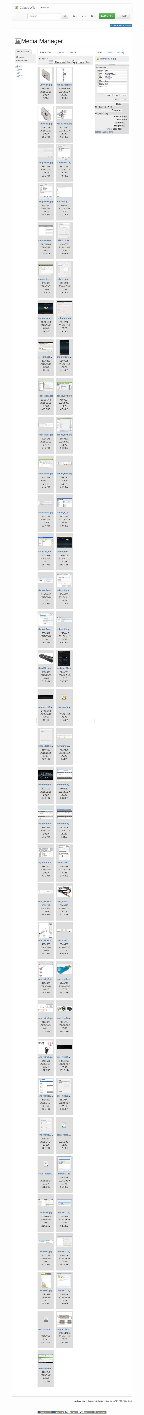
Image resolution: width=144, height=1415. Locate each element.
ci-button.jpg (64, 318)
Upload (60, 52)
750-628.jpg (46, 123)
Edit (110, 52)
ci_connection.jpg (47, 357)
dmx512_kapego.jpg (48, 668)
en (20, 69)
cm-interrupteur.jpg (67, 357)
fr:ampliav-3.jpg (108, 58)
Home (45, 7)
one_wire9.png (46, 1057)
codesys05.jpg (45, 473)
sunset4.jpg (46, 1251)
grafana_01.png (65, 668)
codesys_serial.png (48, 551)
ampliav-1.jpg (46, 162)
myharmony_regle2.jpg (50, 823)
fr (20, 72)
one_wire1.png (46, 901)
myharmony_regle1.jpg (68, 784)
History (120, 52)
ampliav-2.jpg (64, 162)
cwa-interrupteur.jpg (67, 551)
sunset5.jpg (64, 1251)
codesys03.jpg (45, 434)
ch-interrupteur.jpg (48, 318)
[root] (19, 66)
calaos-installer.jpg (48, 240)
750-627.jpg (46, 85)
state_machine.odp (66, 1135)
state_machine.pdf (47, 1173)
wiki (21, 75)
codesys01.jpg (45, 396)
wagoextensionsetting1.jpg (52, 1368)
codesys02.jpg (64, 396)
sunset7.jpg (64, 1290)
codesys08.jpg (45, 512)
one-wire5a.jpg (64, 862)
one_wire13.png (46, 1135)
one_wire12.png (65, 1096)
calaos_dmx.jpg (65, 240)
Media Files (45, 52)
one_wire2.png (64, 901)
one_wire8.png (64, 1018)
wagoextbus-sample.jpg (69, 1329)
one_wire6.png (64, 979)
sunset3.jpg (64, 1212)
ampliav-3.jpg (46, 201)
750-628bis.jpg (64, 123)
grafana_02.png (46, 707)
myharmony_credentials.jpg (71, 746)
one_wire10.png (65, 1057)
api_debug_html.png (67, 201)
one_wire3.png (46, 940)
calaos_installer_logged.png (71, 279)
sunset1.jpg (64, 1173)
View (100, 52)
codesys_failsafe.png (68, 512)
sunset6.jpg (46, 1290)
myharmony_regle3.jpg (68, 823)
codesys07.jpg (64, 473)
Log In (122, 16)
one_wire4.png (64, 940)
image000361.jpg (47, 746)
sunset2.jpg (46, 1212)
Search (73, 52)
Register (107, 16)
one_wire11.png (46, 1096)
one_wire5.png (46, 979)
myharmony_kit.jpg (48, 784)
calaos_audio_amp (104, 132)
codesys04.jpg (64, 434)
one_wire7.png (46, 1018)
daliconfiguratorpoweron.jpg (53, 629)
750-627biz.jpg (64, 85)
